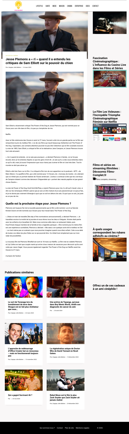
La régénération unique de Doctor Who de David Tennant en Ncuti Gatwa (65, 351)
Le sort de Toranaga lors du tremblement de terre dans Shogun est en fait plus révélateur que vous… (23, 305)
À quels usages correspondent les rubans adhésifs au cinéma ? (109, 233)
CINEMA (69, 6)
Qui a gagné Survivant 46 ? (20, 395)
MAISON (61, 6)
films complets (102, 179)
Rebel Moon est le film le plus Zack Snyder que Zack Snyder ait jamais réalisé (65, 397)
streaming (112, 179)
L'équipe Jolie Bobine (14, 67)
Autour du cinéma (12, 55)
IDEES (88, 6)
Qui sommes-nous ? (47, 428)
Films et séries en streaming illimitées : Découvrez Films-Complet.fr (106, 170)
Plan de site (69, 428)
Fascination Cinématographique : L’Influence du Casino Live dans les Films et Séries (109, 63)
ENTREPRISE (79, 6)
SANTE (48, 6)
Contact (60, 428)
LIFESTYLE (39, 6)
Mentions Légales (82, 428)
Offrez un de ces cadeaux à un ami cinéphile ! (109, 287)
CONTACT (95, 6)
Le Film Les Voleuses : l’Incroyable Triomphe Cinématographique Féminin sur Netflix (107, 117)
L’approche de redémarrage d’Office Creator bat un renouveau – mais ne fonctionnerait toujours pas (23, 352)
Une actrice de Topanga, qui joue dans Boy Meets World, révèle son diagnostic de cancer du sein (65, 304)
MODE (54, 6)
